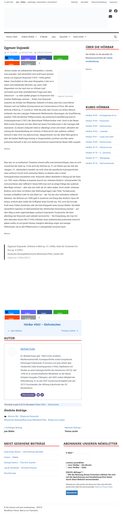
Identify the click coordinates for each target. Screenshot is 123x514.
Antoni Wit (13, 416)
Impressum (113, 2)
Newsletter (84, 2)
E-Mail (70, 453)
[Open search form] (115, 37)
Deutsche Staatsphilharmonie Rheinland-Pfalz (25, 420)
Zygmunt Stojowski (30, 416)
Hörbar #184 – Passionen (97, 121)
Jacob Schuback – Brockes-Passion (20, 468)
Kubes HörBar (29, 37)
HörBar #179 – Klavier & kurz (99, 147)
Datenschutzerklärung (98, 2)
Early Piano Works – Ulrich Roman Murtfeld (23, 452)
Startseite (74, 2)
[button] (12, 58)
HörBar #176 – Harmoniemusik (100, 163)
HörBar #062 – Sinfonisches (47, 404)
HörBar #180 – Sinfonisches (98, 142)
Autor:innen (79, 37)
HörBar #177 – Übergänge (98, 158)
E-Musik (43, 37)
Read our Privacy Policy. (104, 487)
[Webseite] (42, 395)
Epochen (65, 37)
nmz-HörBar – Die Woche (79, 465)
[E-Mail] (38, 395)
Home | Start (12, 37)
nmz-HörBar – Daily (76, 467)
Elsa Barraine (10, 473)
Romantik (48, 52)
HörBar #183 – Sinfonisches (98, 126)
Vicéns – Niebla (11, 457)
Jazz (54, 37)
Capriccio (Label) (57, 420)
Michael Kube (27, 52)
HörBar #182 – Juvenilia (97, 131)
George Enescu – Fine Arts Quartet (20, 462)
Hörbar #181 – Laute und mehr (100, 137)
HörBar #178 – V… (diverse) (98, 152)
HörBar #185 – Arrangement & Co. (101, 115)
